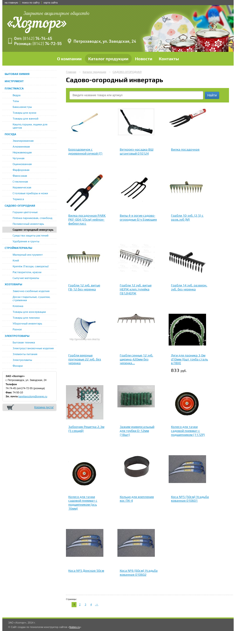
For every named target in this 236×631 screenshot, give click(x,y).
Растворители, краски (27, 272)
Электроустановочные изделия (33, 348)
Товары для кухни (24, 112)
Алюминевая (21, 146)
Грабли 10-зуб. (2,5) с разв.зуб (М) (187, 217)
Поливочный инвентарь (28, 224)
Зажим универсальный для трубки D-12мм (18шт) (137, 431)
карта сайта (51, 2)
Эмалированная (23, 140)
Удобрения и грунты (26, 241)
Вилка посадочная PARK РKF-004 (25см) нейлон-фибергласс (87, 219)
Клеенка (18, 306)
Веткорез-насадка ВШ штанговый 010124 (136, 151)
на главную (11, 2)
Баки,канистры (22, 107)
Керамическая (22, 187)
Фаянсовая (20, 175)
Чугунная (19, 158)
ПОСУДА (10, 134)
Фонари (18, 365)
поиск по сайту (31, 2)
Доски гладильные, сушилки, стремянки (31, 298)
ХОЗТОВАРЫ (13, 284)
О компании (69, 58)
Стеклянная (20, 181)
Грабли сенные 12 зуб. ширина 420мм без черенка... (136, 359)
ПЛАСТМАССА (14, 88)
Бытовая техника (24, 342)
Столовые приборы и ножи (30, 193)
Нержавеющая (22, 152)
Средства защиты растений (30, 235)
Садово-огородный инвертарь (33, 229)
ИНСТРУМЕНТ (14, 81)
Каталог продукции (108, 58)
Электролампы (22, 360)
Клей (16, 260)
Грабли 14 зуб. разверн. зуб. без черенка (189, 287)
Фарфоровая (21, 170)
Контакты (169, 58)
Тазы (16, 101)
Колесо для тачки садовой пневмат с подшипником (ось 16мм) (82, 502)
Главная (71, 72)
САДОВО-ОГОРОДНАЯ (20, 205)
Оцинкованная (22, 164)
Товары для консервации (29, 312)
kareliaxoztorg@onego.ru (32, 396)
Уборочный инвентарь (27, 323)
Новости (143, 58)
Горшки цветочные (25, 212)
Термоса (18, 199)
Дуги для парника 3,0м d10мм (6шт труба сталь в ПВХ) (189, 359)
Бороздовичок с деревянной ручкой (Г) (85, 151)
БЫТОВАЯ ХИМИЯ (17, 74)
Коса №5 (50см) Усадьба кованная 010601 (190, 499)
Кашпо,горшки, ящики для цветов (30, 126)
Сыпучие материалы (26, 278)
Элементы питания (25, 354)
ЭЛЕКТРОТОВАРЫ (17, 336)
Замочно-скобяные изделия (31, 291)
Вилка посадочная (185, 149)
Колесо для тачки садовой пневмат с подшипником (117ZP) (188, 431)
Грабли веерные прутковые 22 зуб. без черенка (84, 359)
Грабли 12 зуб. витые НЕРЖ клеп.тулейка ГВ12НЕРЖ (136, 289)
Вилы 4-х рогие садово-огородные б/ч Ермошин (138, 217)
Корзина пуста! (44, 407)
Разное (17, 329)
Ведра (16, 95)
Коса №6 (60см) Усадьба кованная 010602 (139, 572)
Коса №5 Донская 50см (86, 570)
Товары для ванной (25, 118)
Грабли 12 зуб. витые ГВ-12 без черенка (84, 287)
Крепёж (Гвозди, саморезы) (31, 266)
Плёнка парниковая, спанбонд (32, 218)
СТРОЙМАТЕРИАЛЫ (18, 248)
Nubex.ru (74, 627)
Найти (212, 95)
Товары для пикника (26, 317)
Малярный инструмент (28, 254)
